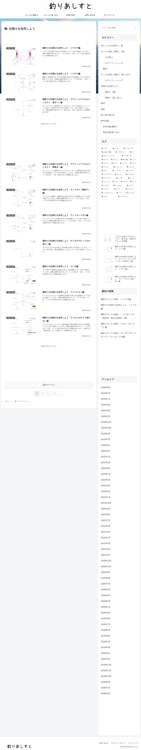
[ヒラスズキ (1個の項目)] (131, 193)
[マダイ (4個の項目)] (133, 163)
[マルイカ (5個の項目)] (105, 163)
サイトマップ (133, 743)
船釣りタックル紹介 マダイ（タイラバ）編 (118, 325)
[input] (118, 27)
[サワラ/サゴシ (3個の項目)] (108, 178)
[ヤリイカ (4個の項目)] (131, 167)
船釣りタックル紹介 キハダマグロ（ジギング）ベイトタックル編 (119, 335)
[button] (135, 27)
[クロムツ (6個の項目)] (105, 159)
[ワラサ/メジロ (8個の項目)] (122, 152)
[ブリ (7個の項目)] (133, 152)
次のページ (49, 384)
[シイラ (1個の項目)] (120, 193)
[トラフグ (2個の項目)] (131, 185)
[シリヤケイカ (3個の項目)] (107, 174)
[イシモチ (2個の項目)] (106, 185)
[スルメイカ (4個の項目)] (119, 167)
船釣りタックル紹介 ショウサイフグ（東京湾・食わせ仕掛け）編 (118, 316)
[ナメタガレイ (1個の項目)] (127, 196)
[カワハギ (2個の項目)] (124, 181)
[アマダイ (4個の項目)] (106, 167)
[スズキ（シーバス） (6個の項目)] (111, 156)
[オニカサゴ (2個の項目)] (119, 185)
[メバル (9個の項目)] (117, 148)
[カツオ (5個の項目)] (115, 163)
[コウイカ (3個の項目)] (119, 174)
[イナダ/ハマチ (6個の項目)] (129, 156)
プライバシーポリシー (118, 743)
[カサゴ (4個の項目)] (106, 170)
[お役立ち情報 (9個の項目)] (107, 152)
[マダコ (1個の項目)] (109, 196)
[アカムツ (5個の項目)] (114, 159)
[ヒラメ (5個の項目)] (133, 159)
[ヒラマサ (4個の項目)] (131, 170)
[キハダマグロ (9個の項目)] (130, 148)
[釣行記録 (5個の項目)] (124, 159)
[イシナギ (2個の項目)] (131, 189)
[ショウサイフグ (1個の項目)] (108, 193)
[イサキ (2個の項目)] (115, 181)
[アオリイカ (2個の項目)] (106, 181)
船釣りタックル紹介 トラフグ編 (116, 299)
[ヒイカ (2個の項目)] (132, 178)
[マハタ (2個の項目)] (118, 189)
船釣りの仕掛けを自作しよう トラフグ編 (119, 307)
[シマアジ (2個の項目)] (107, 189)
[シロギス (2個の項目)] (121, 178)
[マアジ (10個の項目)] (106, 148)
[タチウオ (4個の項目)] (124, 163)
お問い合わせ (103, 743)
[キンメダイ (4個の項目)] (118, 170)
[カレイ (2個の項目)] (133, 181)
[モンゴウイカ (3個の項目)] (130, 174)
